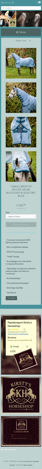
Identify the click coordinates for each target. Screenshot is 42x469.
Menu (21, 32)
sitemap (27, 461)
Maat (7, 212)
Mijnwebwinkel (27, 465)
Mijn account (7, 2)
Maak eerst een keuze (21, 224)
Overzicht (11, 298)
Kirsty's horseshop (8, 450)
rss (31, 461)
